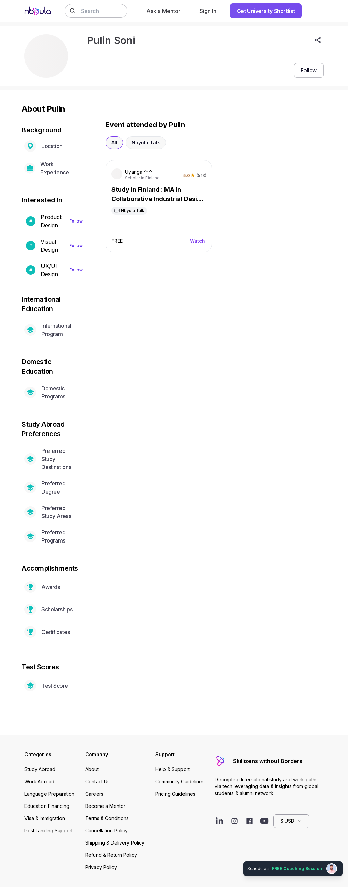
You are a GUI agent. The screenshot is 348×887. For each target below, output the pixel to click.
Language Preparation (49, 794)
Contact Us (97, 781)
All (114, 142)
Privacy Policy (101, 867)
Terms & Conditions (107, 818)
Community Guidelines (180, 781)
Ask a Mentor (163, 10)
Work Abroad (39, 781)
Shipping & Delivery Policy (114, 843)
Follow (76, 221)
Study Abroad (39, 769)
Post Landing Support (48, 830)
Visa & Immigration (44, 818)
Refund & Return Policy (111, 855)
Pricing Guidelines (175, 794)
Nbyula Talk (146, 142)
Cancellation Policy (106, 830)
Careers (94, 794)
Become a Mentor (105, 806)
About (92, 769)
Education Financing (46, 806)
